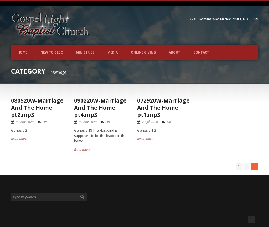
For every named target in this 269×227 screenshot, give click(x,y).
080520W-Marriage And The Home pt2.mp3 (37, 108)
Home (22, 52)
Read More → (21, 138)
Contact (201, 52)
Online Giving (143, 52)
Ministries (85, 52)
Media (112, 52)
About (174, 52)
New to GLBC (51, 52)
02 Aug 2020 (88, 122)
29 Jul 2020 (150, 122)
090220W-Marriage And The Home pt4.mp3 (100, 108)
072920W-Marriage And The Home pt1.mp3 (163, 108)
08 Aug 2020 (25, 122)
